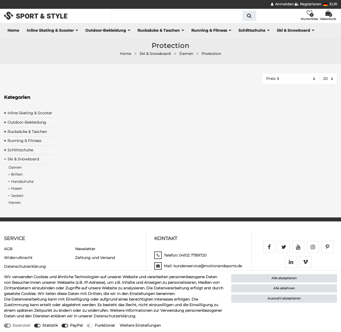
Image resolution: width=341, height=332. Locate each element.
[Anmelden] (282, 4)
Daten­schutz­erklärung (25, 266)
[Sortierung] (290, 78)
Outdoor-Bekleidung (105, 30)
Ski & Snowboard (293, 30)
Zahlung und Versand (95, 257)
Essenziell (21, 325)
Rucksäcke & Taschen (158, 30)
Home (13, 30)
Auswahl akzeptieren (284, 298)
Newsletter (85, 248)
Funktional (105, 325)
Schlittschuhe (251, 30)
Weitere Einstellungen (140, 325)
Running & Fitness (209, 30)
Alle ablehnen (284, 288)
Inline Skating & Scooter (50, 30)
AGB (8, 248)
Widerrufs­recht (18, 257)
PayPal (76, 325)
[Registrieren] (308, 4)
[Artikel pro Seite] (328, 78)
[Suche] (249, 16)
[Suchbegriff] (177, 16)
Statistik (50, 325)
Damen (186, 54)
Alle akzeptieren (284, 278)
